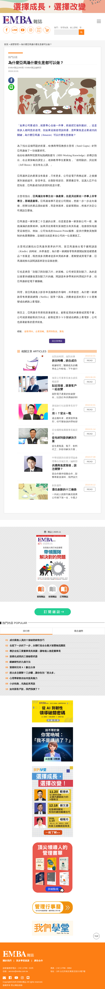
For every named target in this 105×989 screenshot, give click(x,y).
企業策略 (39, 332)
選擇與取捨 (51, 332)
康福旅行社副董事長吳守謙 (64, 408)
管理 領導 (85, 27)
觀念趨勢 (78, 627)
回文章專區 (57, 341)
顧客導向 (28, 332)
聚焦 (61, 332)
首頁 (6, 44)
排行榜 (26, 627)
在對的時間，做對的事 (63, 357)
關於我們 (7, 957)
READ (90, 361)
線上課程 (75, 27)
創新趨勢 (56, 482)
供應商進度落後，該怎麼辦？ (65, 464)
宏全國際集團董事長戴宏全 (64, 432)
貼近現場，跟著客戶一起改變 (65, 387)
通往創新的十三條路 (64, 486)
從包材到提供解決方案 (65, 437)
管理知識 (65, 27)
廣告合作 (38, 957)
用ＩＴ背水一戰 (61, 413)
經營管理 (15, 44)
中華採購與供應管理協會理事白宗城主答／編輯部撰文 (64, 456)
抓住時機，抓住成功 (64, 360)
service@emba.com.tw (18, 968)
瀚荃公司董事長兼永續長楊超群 (64, 380)
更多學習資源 (22, 957)
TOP (96, 933)
